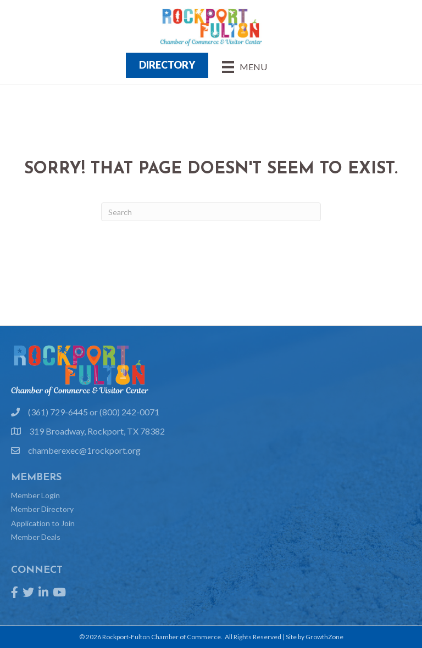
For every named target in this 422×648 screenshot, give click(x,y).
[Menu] (244, 66)
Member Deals (35, 537)
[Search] (211, 211)
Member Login (35, 495)
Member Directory (42, 509)
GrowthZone (324, 637)
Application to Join (43, 523)
